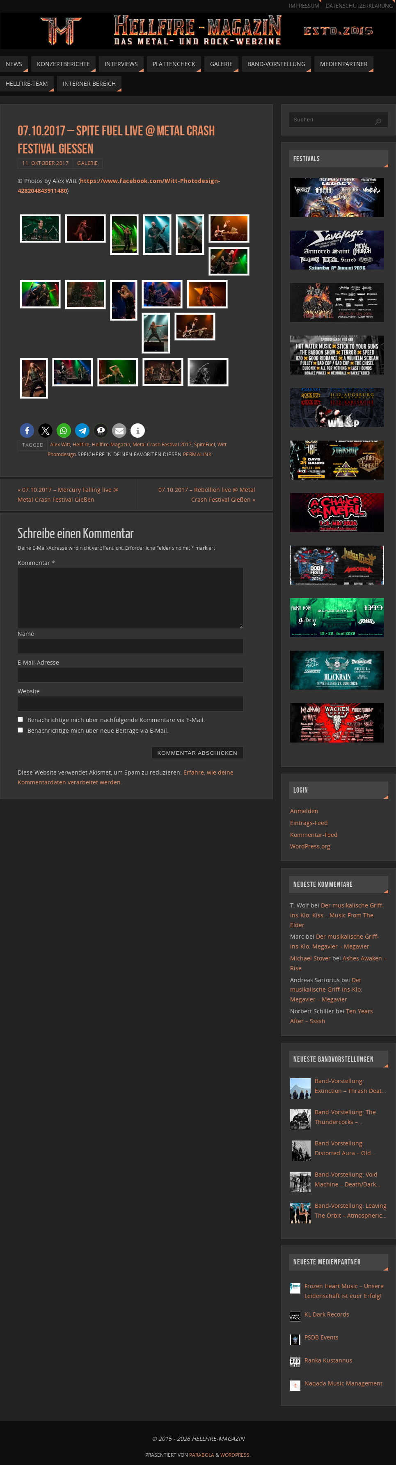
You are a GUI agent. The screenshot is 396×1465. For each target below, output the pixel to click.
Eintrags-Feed (309, 823)
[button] (27, 430)
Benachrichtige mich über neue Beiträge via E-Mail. (98, 730)
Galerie (87, 163)
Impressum (304, 5)
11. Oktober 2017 (45, 163)
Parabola (201, 1454)
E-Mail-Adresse (38, 662)
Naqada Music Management (343, 1383)
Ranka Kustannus (328, 1360)
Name (26, 634)
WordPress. (235, 1454)
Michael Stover (310, 958)
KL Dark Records (326, 1314)
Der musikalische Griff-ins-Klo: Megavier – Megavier (326, 989)
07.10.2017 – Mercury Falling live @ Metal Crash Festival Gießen (68, 494)
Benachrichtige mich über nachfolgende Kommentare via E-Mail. (116, 720)
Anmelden (304, 811)
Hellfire (81, 444)
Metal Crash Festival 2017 (162, 444)
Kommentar (36, 563)
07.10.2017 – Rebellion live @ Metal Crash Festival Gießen (206, 494)
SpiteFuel (204, 444)
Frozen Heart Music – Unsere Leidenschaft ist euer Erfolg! (344, 1291)
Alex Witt (60, 444)
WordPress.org (310, 846)
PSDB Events (321, 1337)
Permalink (197, 454)
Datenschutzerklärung (359, 5)
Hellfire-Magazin (111, 444)
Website (29, 691)
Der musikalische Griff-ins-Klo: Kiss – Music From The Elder (337, 915)
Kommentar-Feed (314, 835)
